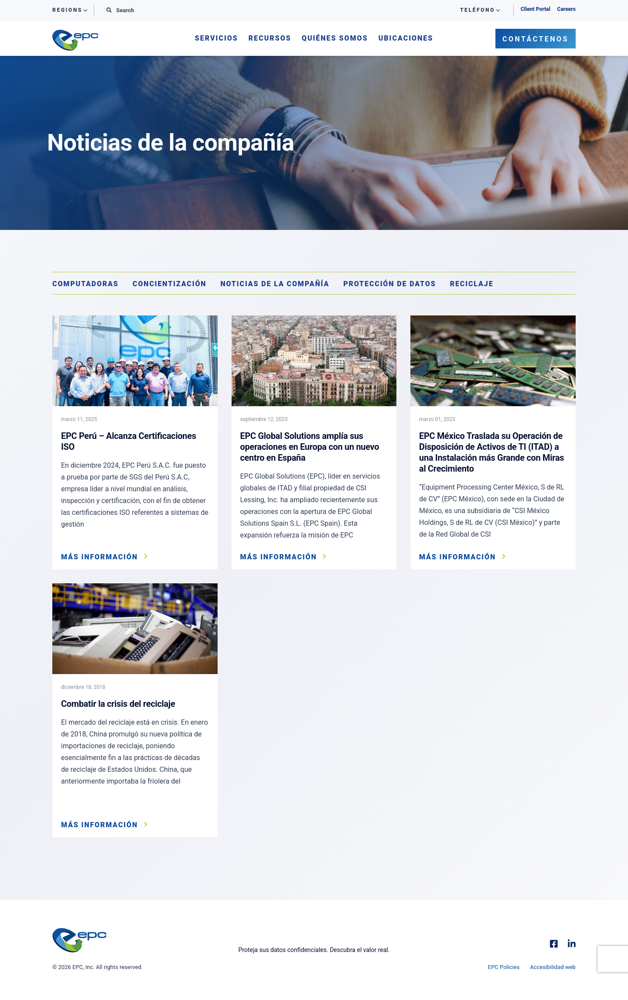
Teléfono (477, 10)
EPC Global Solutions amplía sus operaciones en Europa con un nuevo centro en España (310, 446)
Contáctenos (535, 39)
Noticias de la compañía (274, 284)
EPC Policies (504, 967)
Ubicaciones (406, 38)
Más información (99, 557)
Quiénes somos (335, 38)
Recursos (270, 38)
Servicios (216, 38)
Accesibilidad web (553, 967)
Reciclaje (472, 284)
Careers (566, 9)
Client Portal (535, 9)
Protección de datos (389, 284)
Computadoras (85, 284)
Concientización (169, 284)
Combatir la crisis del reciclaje (118, 704)
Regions (67, 10)
